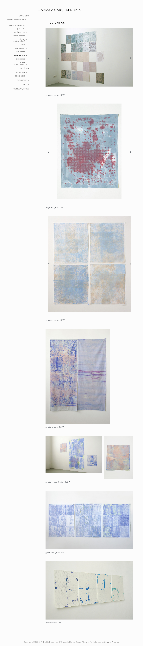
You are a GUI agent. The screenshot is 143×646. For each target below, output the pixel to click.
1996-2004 (20, 72)
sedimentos (19, 32)
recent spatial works (16, 20)
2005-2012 (20, 76)
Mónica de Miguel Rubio (59, 10)
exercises (20, 59)
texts (26, 84)
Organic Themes (111, 642)
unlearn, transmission (20, 63)
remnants (20, 52)
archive (24, 68)
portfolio (24, 15)
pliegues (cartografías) (20, 40)
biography (23, 80)
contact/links (21, 88)
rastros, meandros (16, 25)
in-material (20, 48)
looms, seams (18, 36)
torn (23, 44)
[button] (48, 58)
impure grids (19, 55)
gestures (21, 28)
